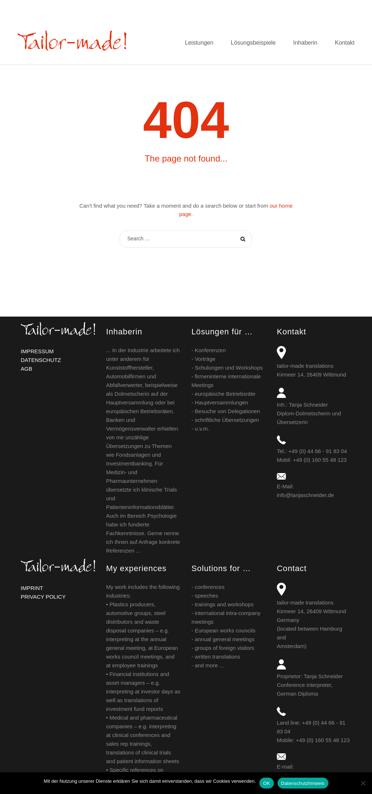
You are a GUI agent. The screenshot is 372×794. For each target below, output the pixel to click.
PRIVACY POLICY (43, 597)
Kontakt (345, 43)
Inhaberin (305, 43)
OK (266, 783)
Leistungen (199, 43)
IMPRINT (32, 588)
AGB (26, 369)
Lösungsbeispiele (253, 43)
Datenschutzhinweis (303, 783)
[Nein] (363, 783)
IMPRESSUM (37, 351)
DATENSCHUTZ (41, 360)
